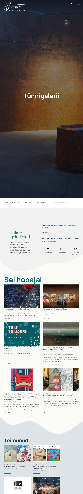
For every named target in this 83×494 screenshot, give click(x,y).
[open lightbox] (48, 250)
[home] (14, 9)
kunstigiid (42, 203)
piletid (28, 203)
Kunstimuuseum (12, 203)
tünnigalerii (59, 203)
